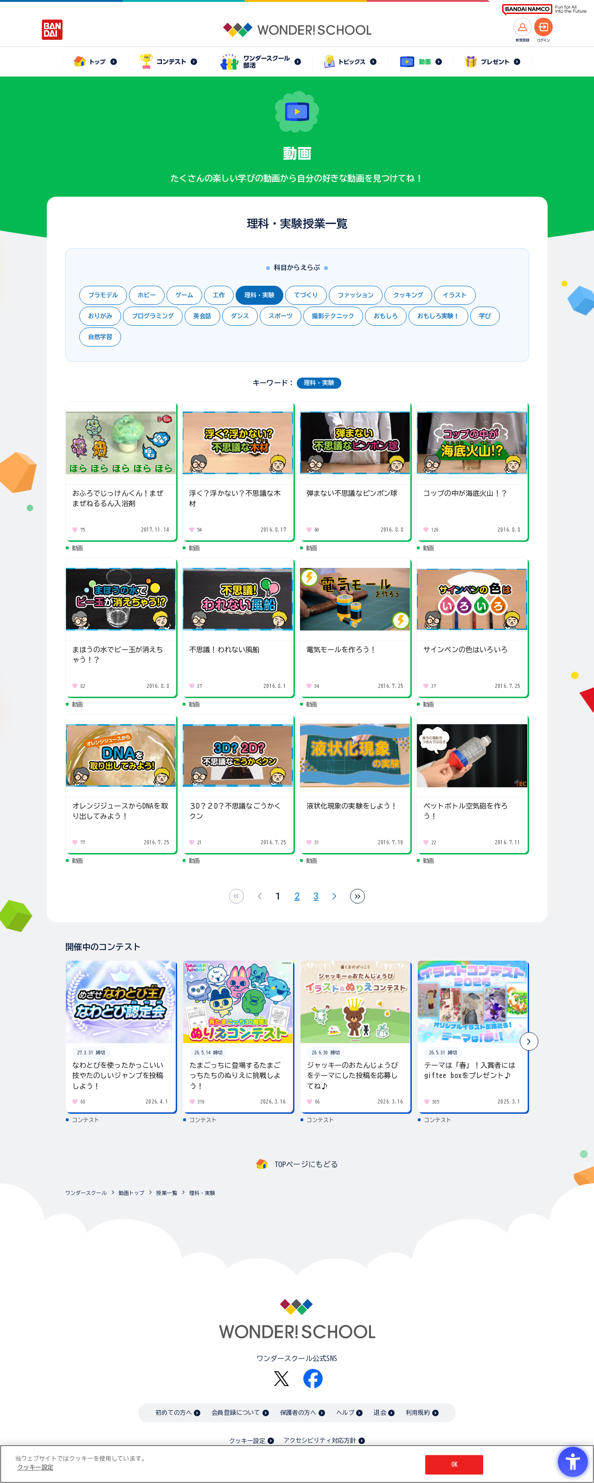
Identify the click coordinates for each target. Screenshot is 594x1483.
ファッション (356, 295)
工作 (219, 295)
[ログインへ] (543, 27)
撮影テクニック (333, 316)
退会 (380, 1413)
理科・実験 (259, 295)
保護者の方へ (298, 1413)
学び (485, 316)
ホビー (147, 295)
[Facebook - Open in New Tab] (313, 1378)
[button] (529, 1041)
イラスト (455, 295)
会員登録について (235, 1413)
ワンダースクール (86, 1192)
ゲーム (184, 295)
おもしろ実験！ (438, 316)
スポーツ (280, 316)
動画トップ (132, 1192)
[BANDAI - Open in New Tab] (52, 29)
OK (454, 1465)
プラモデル (103, 295)
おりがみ (100, 316)
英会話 (202, 316)
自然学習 (100, 337)
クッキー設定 (247, 1441)
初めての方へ (173, 1413)
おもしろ (386, 316)
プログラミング (153, 316)
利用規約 (418, 1413)
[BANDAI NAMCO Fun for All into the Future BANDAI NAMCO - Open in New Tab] (544, 10)
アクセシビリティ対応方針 (320, 1441)
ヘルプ (345, 1413)
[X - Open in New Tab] (281, 1379)
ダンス (240, 316)
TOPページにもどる (307, 1164)
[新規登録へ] (522, 27)
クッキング (408, 295)
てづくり (306, 295)
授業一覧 (166, 1192)
